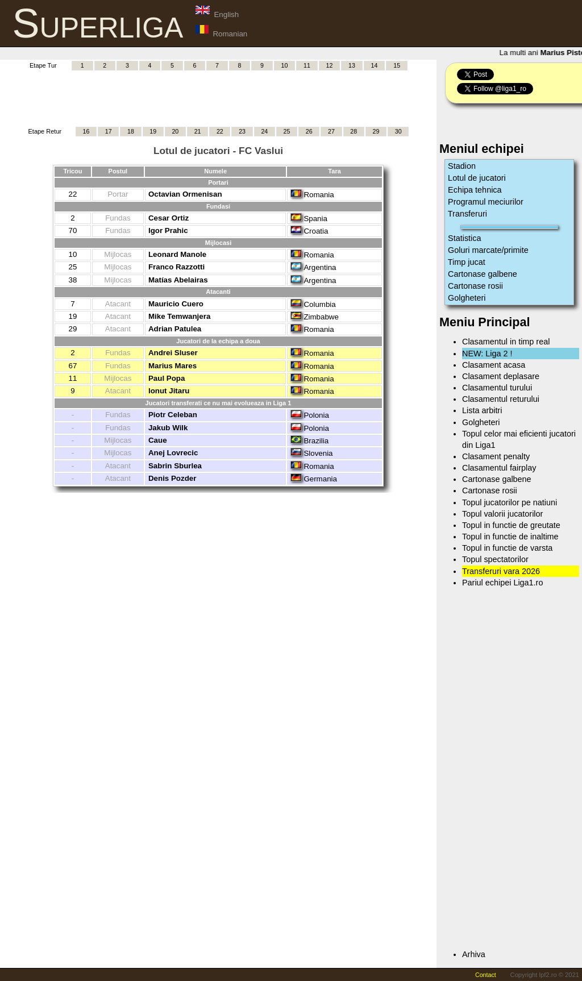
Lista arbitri (482, 410)
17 (108, 131)
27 (331, 131)
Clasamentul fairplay (499, 467)
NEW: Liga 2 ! (487, 353)
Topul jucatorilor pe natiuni (509, 502)
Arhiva (473, 954)
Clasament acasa (493, 364)
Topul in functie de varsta (507, 547)
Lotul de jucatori (477, 177)
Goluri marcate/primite (488, 250)
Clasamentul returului (500, 399)
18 (130, 131)
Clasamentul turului (497, 387)
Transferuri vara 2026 (501, 571)
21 (197, 131)
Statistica (464, 238)
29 (376, 131)
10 (284, 65)
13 (351, 65)
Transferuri (467, 213)
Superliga (98, 23)
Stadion (462, 166)
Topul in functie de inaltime (510, 536)
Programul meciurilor (486, 201)
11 (307, 65)
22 (220, 131)
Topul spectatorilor (495, 559)
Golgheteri (467, 297)
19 (152, 131)
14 (374, 65)
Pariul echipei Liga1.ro (502, 582)
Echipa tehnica (475, 189)
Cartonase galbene (482, 273)
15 (396, 65)
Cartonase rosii (475, 285)
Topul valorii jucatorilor (502, 513)
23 (242, 131)
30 (398, 131)
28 (353, 131)
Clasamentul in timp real (506, 341)
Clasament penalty (496, 456)
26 (309, 131)
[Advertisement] (218, 97)
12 (329, 65)
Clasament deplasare (500, 376)
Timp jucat (467, 262)
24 (264, 131)
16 (86, 131)
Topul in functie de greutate (511, 525)
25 (287, 131)
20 (175, 131)
